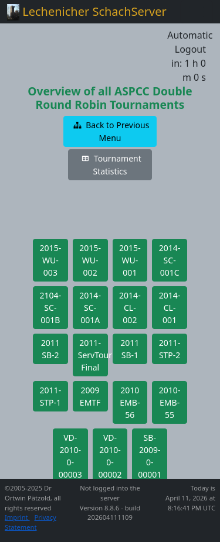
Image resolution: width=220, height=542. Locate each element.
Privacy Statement (30, 522)
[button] (110, 131)
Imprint (17, 517)
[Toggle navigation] (196, 11)
